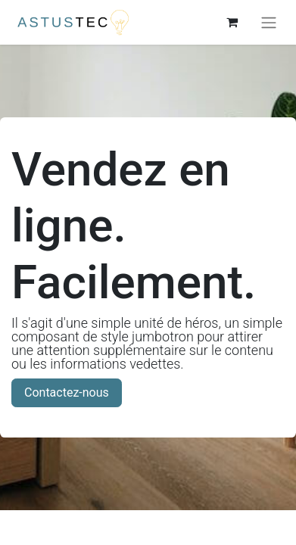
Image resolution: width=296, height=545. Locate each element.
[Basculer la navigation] (269, 22)
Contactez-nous (66, 392)
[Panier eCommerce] (232, 22)
